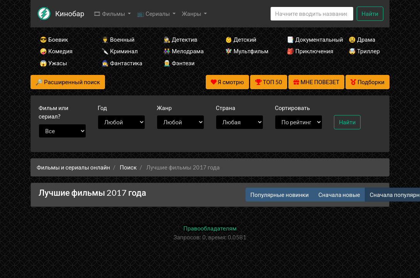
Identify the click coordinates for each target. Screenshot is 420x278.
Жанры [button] (192, 13)
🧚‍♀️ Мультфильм (245, 50)
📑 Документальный (307, 39)
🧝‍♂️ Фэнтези (179, 62)
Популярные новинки (280, 194)
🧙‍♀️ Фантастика (122, 62)
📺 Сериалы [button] (154, 13)
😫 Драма (362, 39)
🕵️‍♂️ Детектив (180, 39)
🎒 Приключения (307, 50)
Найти (370, 13)
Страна (225, 107)
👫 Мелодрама (183, 50)
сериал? (53, 112)
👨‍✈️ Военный (118, 39)
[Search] (312, 14)
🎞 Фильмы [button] (109, 13)
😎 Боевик (54, 39)
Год (102, 107)
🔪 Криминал (120, 50)
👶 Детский (240, 39)
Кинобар (69, 13)
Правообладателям (210, 228)
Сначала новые (339, 194)
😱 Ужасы (53, 62)
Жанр (164, 107)
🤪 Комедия (56, 50)
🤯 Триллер (364, 50)
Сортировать (292, 107)
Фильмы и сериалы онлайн (73, 167)
